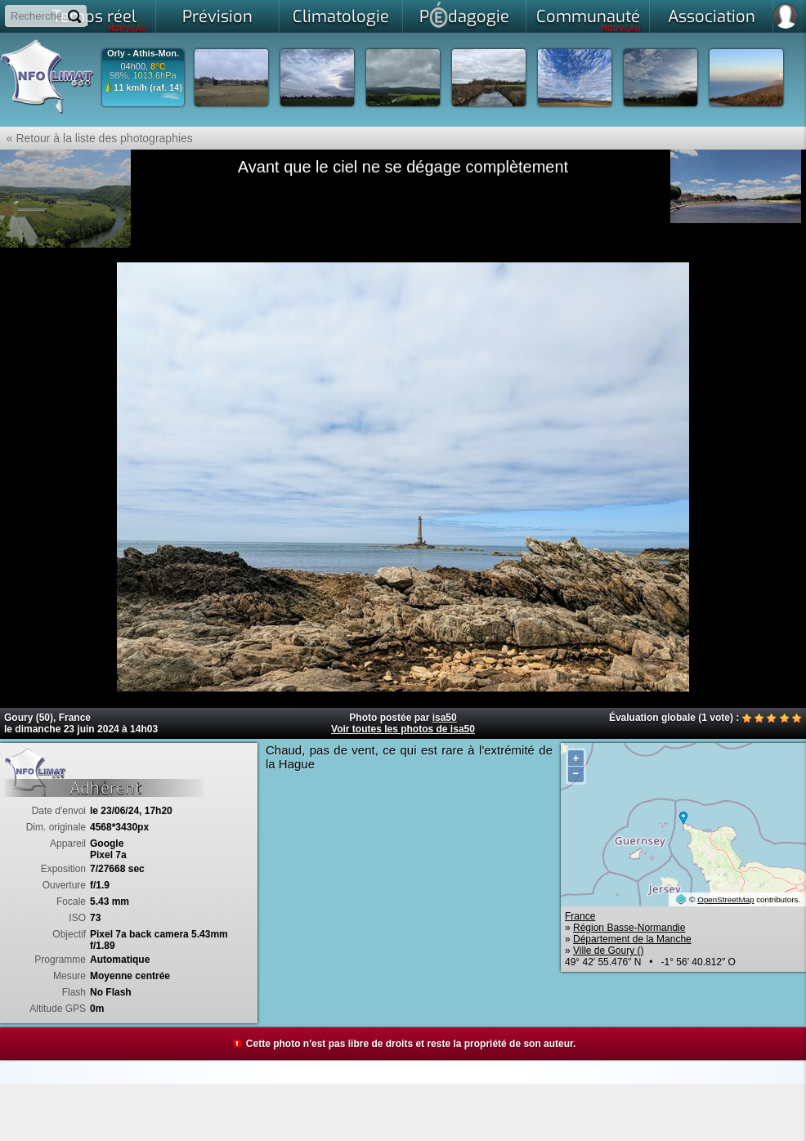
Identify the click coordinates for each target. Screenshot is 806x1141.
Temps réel (100, 20)
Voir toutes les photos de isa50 (403, 729)
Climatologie (341, 17)
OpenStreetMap (725, 899)
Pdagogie (464, 15)
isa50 (444, 717)
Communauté (589, 20)
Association (711, 17)
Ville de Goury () (608, 950)
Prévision (217, 17)
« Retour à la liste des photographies (96, 138)
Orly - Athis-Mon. (143, 53)
